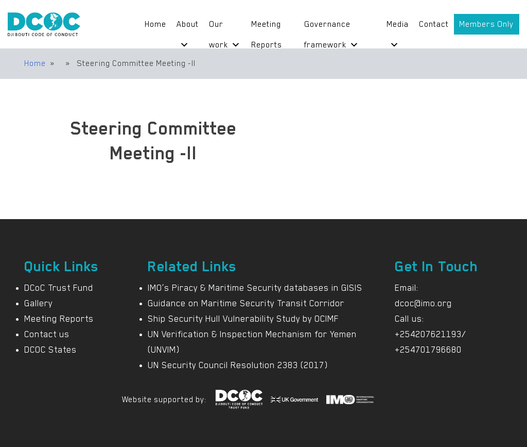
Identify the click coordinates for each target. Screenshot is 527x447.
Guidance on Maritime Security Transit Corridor (246, 303)
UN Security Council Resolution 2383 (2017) (238, 365)
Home (155, 24)
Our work (224, 27)
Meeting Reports (266, 27)
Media (398, 27)
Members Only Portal (486, 27)
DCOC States (50, 349)
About (188, 27)
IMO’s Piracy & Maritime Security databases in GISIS (255, 288)
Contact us (46, 334)
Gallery (38, 303)
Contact (434, 24)
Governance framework (331, 27)
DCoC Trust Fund (58, 288)
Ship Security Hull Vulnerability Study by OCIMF (243, 318)
